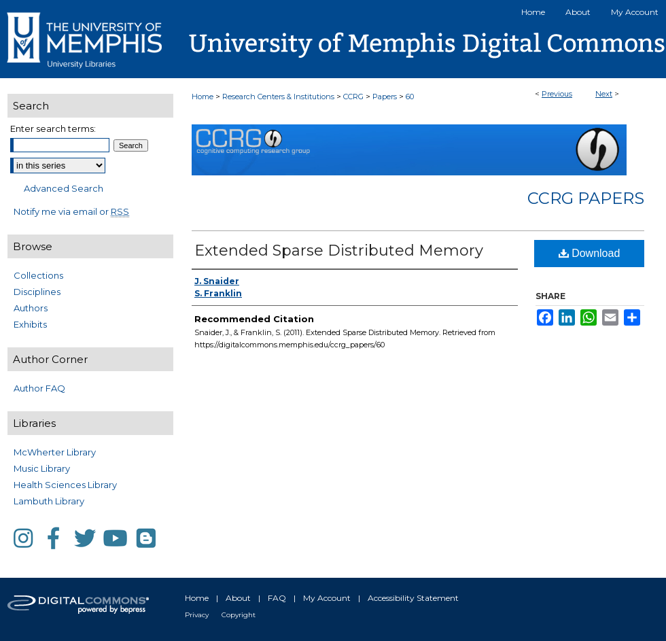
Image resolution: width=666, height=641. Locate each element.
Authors (31, 307)
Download (589, 253)
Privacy (197, 614)
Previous (557, 94)
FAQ (277, 598)
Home (202, 96)
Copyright (239, 614)
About (238, 598)
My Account (327, 598)
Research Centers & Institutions (278, 96)
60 (410, 96)
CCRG (353, 96)
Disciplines (37, 291)
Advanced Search (63, 188)
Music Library (42, 468)
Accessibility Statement (413, 598)
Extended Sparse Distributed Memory (338, 250)
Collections (38, 275)
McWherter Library (55, 452)
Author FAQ (39, 388)
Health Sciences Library (65, 484)
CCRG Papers (585, 198)
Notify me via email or (71, 211)
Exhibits (30, 324)
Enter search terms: (53, 128)
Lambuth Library (49, 501)
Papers (384, 96)
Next (603, 94)
